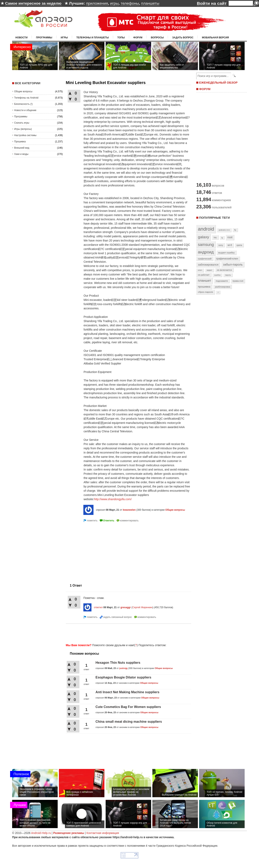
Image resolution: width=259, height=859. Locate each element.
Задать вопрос (182, 37)
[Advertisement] (100, 551)
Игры (64, 37)
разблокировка (222, 287)
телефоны (130, 3)
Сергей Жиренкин (142, 607)
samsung (206, 244)
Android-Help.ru (41, 833)
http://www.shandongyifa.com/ (113, 499)
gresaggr (125, 607)
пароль (228, 275)
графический (204, 258)
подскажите (222, 281)
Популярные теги (214, 217)
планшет (204, 280)
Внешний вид (21, 147)
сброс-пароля (205, 292)
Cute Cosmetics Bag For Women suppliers (128, 707)
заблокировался (208, 264)
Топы (121, 37)
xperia (239, 245)
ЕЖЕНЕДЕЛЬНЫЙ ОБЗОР (218, 82)
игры (114, 3)
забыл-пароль (233, 264)
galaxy (203, 237)
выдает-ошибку (226, 252)
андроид (206, 252)
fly (235, 230)
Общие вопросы (23, 91)
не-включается (224, 270)
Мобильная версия (215, 37)
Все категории (27, 83)
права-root (237, 281)
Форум (137, 37)
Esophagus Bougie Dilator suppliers (123, 677)
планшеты (150, 3)
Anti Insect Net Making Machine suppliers (127, 692)
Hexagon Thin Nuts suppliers (118, 662)
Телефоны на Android (26, 97)
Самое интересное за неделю (33, 3)
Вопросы (157, 37)
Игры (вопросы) (23, 129)
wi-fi (230, 245)
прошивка (204, 286)
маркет (209, 270)
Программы (44, 37)
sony (220, 245)
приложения (97, 3)
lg (222, 238)
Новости (21, 37)
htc (215, 237)
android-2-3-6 (224, 230)
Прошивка (20, 141)
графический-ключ (227, 258)
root (229, 237)
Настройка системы (25, 135)
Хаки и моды (21, 154)
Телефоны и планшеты (92, 37)
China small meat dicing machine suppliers (129, 721)
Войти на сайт (212, 3)
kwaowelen (129, 509)
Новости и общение (25, 110)
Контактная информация (102, 833)
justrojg (123, 668)
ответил (98, 607)
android (206, 229)
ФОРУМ (204, 89)
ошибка (217, 275)
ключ (200, 270)
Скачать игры (21, 122)
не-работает (204, 275)
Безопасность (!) (23, 104)
